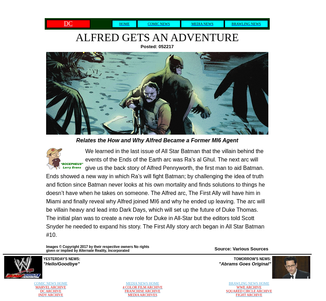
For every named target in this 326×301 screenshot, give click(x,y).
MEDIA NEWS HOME (142, 283)
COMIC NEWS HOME (50, 283)
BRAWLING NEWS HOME (249, 283)
